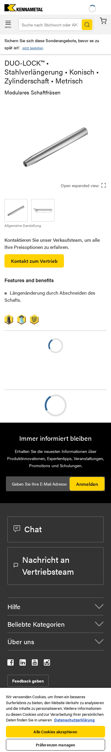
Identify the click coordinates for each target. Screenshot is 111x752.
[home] (21, 9)
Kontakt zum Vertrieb (34, 260)
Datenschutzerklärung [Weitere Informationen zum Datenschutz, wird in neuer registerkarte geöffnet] (74, 720)
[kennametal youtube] (35, 663)
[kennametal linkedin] (23, 663)
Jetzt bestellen (32, 48)
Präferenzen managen (55, 745)
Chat (28, 529)
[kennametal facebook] (10, 663)
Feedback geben (28, 681)
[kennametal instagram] (47, 663)
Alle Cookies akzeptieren (55, 731)
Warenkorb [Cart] (103, 21)
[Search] (87, 24)
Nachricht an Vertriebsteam (44, 565)
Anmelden (87, 484)
